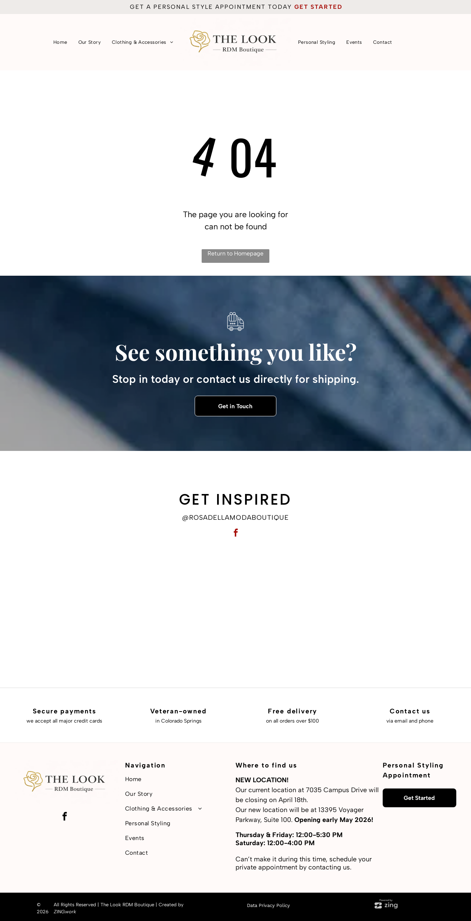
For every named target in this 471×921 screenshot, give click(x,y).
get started (318, 6)
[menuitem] (60, 42)
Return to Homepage (235, 253)
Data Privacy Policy (268, 905)
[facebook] (235, 534)
